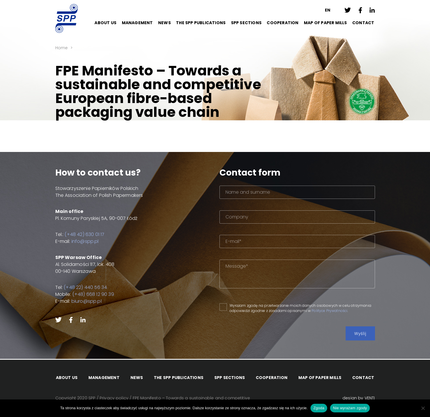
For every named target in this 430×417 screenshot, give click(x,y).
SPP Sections (246, 23)
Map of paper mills (325, 23)
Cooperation (282, 23)
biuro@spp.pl (86, 301)
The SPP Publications (201, 23)
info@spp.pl (85, 241)
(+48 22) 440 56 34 (85, 287)
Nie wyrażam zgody (350, 408)
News (164, 23)
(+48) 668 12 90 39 (93, 294)
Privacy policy (114, 398)
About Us (105, 23)
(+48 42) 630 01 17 (84, 234)
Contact (363, 23)
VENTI (370, 398)
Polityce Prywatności (329, 310)
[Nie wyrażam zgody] (423, 408)
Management (137, 23)
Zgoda (318, 408)
